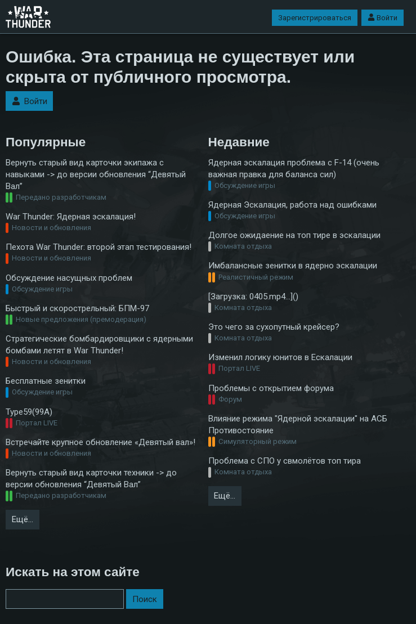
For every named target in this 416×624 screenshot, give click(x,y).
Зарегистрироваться (314, 18)
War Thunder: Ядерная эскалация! (71, 217)
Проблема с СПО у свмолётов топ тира (284, 461)
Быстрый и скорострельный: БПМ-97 (77, 308)
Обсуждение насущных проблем (69, 278)
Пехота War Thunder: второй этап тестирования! (98, 247)
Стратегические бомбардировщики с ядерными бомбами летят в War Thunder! (99, 345)
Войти (382, 18)
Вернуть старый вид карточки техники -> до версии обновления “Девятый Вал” (91, 479)
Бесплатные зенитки (46, 381)
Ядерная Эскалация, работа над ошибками (292, 205)
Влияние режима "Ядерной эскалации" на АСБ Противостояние (297, 425)
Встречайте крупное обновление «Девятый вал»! (100, 442)
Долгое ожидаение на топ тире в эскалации (294, 235)
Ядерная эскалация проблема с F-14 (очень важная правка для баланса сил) (293, 168)
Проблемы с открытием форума (271, 388)
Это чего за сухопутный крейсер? (273, 327)
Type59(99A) (29, 412)
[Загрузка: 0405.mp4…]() (253, 296)
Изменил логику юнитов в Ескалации (280, 357)
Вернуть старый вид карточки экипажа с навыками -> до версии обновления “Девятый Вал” (96, 174)
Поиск (144, 599)
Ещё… (22, 519)
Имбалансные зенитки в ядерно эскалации (292, 266)
